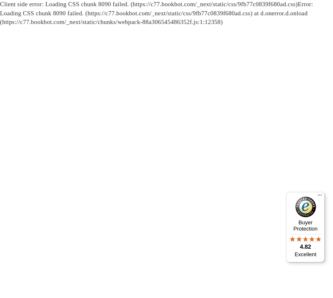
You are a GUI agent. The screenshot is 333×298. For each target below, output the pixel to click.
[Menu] (320, 197)
